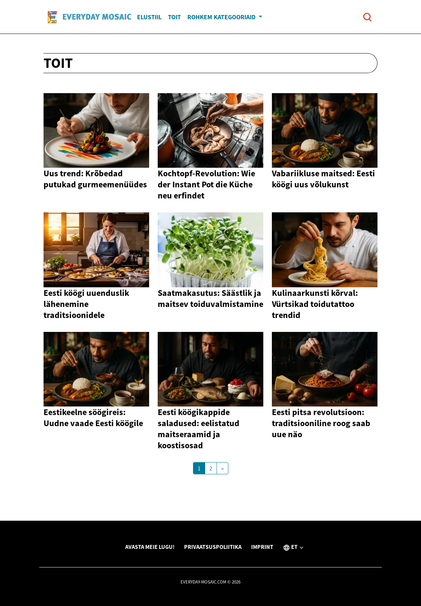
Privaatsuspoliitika (213, 546)
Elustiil (149, 17)
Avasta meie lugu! (149, 546)
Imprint (262, 546)
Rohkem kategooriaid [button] (222, 17)
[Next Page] (222, 468)
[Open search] (367, 17)
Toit (174, 17)
